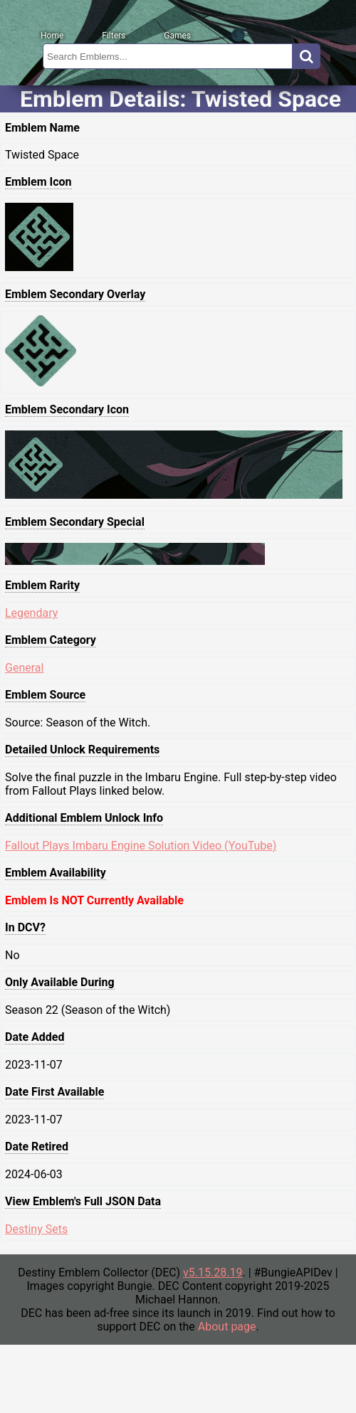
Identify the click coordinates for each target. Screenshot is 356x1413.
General (24, 667)
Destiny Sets (36, 1229)
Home (52, 36)
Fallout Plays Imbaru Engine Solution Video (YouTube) (140, 845)
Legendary (31, 613)
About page (227, 1326)
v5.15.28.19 (212, 1272)
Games (177, 36)
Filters (113, 36)
